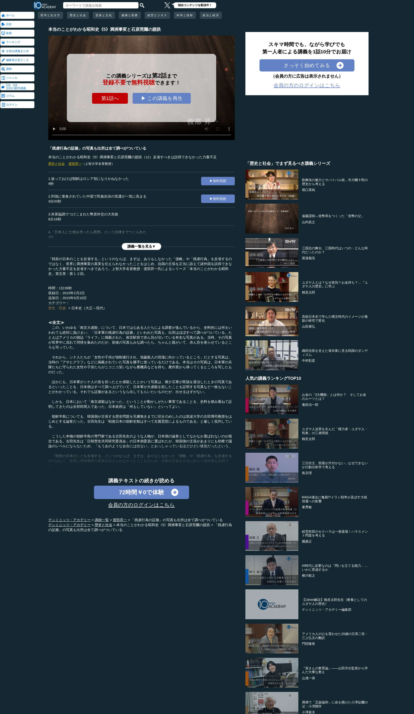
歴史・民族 (57, 308)
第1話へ (110, 98)
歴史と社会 (78, 15)
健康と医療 (130, 15)
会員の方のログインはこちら (141, 505)
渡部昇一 (75, 164)
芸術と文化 (104, 15)
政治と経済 (211, 15)
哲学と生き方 (50, 15)
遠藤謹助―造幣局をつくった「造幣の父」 (333, 216)
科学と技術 (185, 15)
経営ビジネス (157, 15)
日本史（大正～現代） (89, 308)
